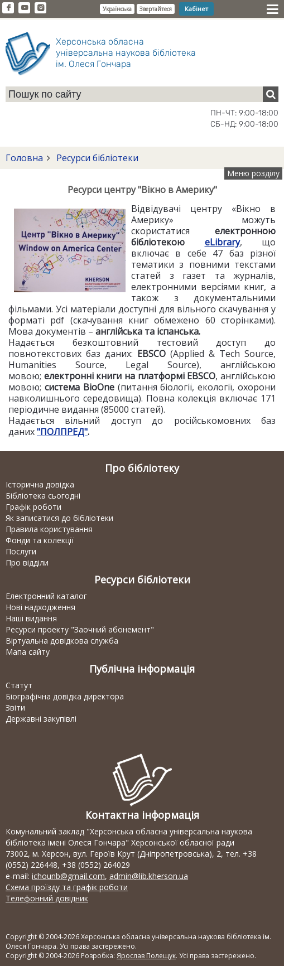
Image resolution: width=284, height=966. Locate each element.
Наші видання (31, 618)
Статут (19, 685)
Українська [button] (117, 9)
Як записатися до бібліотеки (59, 518)
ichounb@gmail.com (68, 876)
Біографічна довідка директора (65, 696)
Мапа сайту (28, 651)
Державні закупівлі (41, 718)
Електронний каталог (46, 596)
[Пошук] (270, 94)
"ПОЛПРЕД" (62, 432)
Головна (24, 158)
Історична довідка (40, 484)
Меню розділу (253, 173)
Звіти (15, 707)
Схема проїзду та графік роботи (67, 887)
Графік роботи (33, 506)
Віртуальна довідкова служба (62, 640)
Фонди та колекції (40, 540)
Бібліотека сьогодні (43, 495)
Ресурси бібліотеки (96, 158)
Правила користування (49, 529)
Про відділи (27, 562)
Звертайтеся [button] (155, 9)
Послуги (21, 551)
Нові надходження (40, 607)
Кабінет (196, 8)
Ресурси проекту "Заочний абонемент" (80, 629)
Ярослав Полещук (146, 955)
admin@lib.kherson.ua (148, 876)
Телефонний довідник (47, 898)
